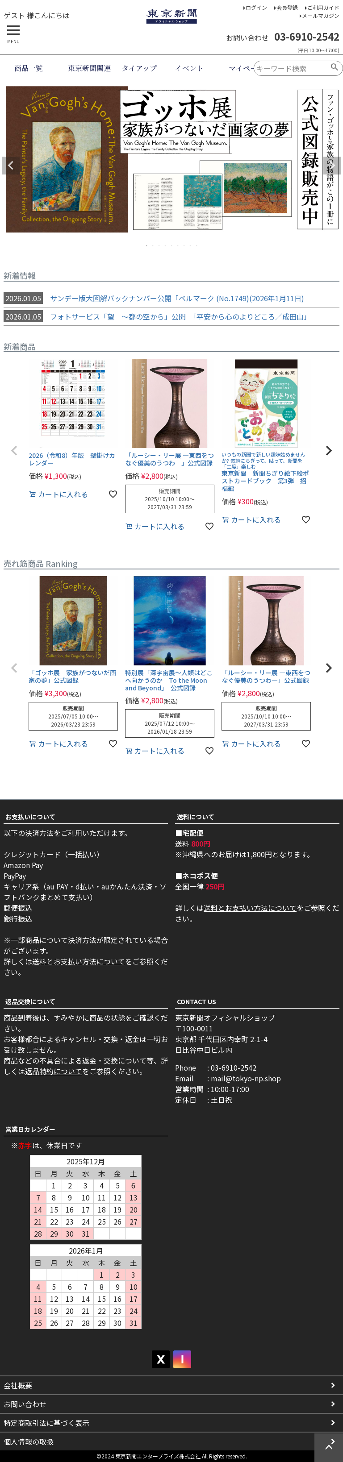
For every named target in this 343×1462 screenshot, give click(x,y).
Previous (11, 165)
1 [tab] (147, 245)
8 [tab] (190, 245)
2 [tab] (153, 245)
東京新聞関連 (89, 68)
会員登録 (287, 7)
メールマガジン (320, 15)
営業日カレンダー (30, 1129)
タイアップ (139, 68)
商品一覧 (28, 68)
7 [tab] (184, 245)
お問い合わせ (25, 1404)
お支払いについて (30, 816)
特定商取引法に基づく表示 (46, 1422)
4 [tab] (165, 245)
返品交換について (30, 1001)
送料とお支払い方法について (78, 961)
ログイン (256, 7)
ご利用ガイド (323, 7)
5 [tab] (172, 245)
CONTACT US (196, 1001)
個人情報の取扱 (29, 1441)
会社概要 (18, 1385)
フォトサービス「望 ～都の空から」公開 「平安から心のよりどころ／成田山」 (157, 316)
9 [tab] (197, 245)
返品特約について (53, 1071)
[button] (14, 451)
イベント (189, 68)
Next (332, 165)
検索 (335, 68)
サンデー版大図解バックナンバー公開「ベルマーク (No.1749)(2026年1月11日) (154, 298)
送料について (195, 816)
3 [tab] (159, 245)
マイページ (246, 68)
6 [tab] (178, 245)
